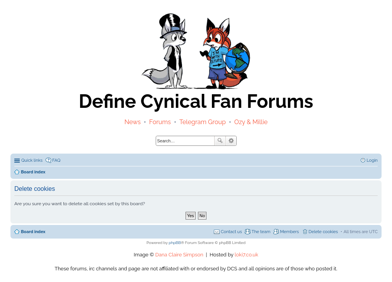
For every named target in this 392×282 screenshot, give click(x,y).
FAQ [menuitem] (56, 160)
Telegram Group (202, 122)
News (132, 122)
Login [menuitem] (372, 160)
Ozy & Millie (251, 122)
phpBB (175, 242)
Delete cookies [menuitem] (323, 231)
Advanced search (231, 140)
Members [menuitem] (289, 231)
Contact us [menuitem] (231, 231)
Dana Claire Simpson (179, 255)
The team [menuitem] (260, 231)
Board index (33, 231)
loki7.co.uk (246, 255)
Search (220, 140)
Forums (160, 122)
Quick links (32, 160)
